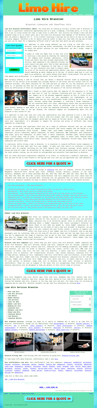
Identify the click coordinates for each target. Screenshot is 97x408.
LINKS (70, 14)
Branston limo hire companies (16, 243)
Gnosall (33, 368)
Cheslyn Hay (50, 364)
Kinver (25, 368)
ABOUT (75, 14)
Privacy (91, 393)
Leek (72, 366)
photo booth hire (62, 330)
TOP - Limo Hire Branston (14, 379)
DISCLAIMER (88, 14)
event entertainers (64, 326)
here (78, 283)
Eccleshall (87, 362)
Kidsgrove (67, 362)
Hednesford (19, 372)
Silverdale (78, 370)
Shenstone (71, 368)
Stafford (88, 368)
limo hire (85, 44)
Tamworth (68, 370)
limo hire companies (54, 362)
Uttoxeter (16, 364)
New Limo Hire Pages (14, 393)
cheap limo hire (39, 261)
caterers (77, 328)
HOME (65, 14)
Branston (51, 170)
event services (74, 261)
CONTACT (81, 14)
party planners (34, 328)
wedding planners (11, 330)
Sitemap (6, 393)
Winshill (28, 366)
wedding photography (37, 330)
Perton (77, 366)
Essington (37, 366)
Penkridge (25, 364)
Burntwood (8, 368)
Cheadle (41, 364)
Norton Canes (60, 368)
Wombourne (61, 364)
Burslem (8, 372)
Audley (60, 370)
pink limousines (85, 132)
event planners (36, 326)
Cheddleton (77, 362)
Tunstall (17, 368)
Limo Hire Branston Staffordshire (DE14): (21, 29)
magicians (57, 328)
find (11, 277)
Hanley (33, 364)
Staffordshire (10, 263)
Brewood (66, 366)
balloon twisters (83, 323)
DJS (15, 326)
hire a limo (81, 115)
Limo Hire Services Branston (21, 287)
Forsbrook (78, 364)
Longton (70, 364)
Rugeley (52, 366)
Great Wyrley (36, 370)
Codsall (17, 370)
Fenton (44, 366)
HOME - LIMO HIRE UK (48, 387)
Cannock (8, 364)
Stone (59, 366)
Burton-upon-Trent (45, 368)
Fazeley (80, 368)
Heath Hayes (86, 366)
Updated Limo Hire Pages (27, 393)
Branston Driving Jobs (70, 355)
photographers (59, 323)
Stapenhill (19, 366)
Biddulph (26, 370)
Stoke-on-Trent (50, 370)
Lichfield (8, 370)
